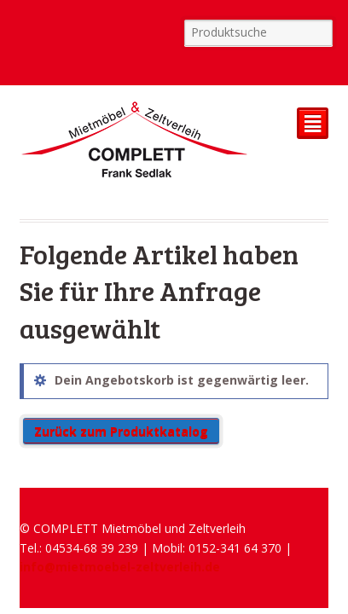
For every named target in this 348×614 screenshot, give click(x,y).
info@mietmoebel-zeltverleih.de (120, 567)
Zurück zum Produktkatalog (121, 431)
